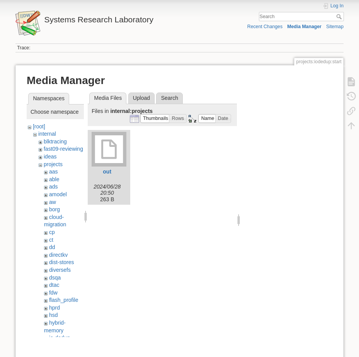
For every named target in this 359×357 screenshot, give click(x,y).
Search (340, 16)
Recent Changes (264, 26)
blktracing (55, 141)
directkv (58, 255)
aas (53, 171)
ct (51, 240)
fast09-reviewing (63, 149)
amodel (58, 194)
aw (52, 202)
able (54, 179)
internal (47, 134)
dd (52, 247)
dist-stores (61, 262)
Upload (141, 98)
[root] (39, 126)
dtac (54, 285)
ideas (50, 156)
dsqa (55, 277)
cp (52, 232)
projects (53, 164)
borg (54, 209)
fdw (53, 293)
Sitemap (335, 26)
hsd (53, 315)
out (107, 171)
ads (53, 187)
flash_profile (63, 300)
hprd (54, 308)
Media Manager (304, 26)
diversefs (60, 270)
